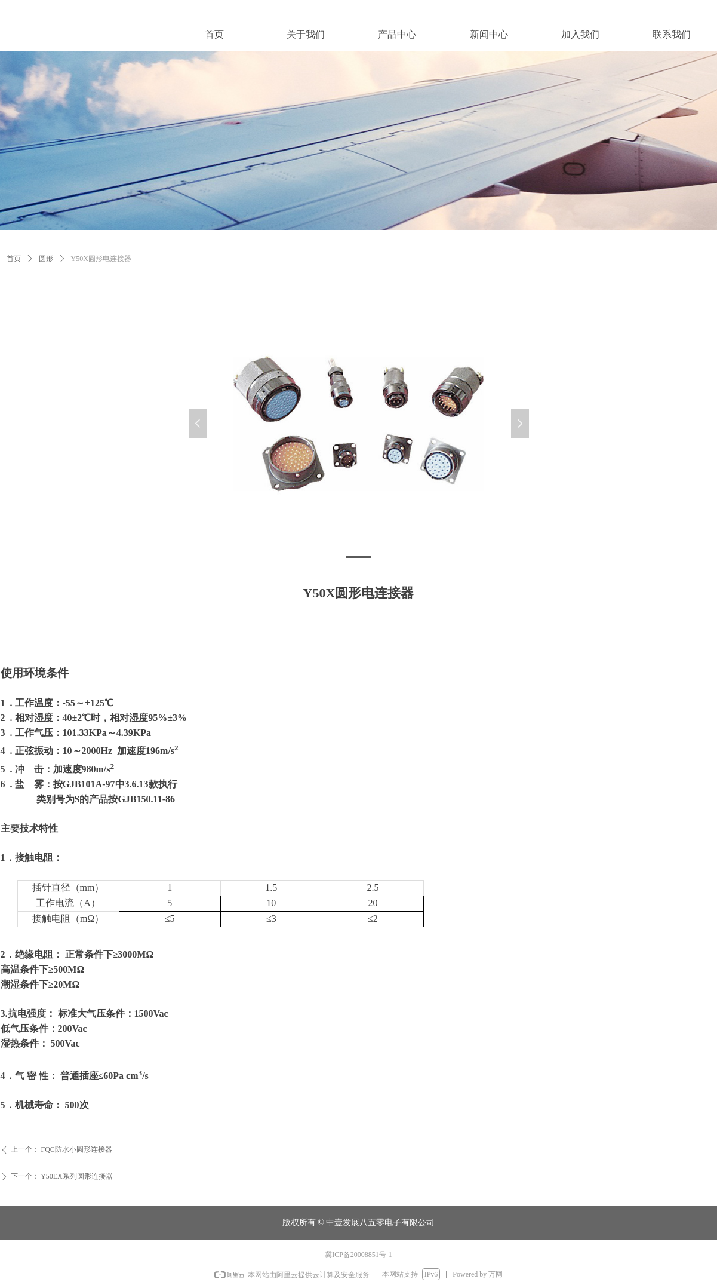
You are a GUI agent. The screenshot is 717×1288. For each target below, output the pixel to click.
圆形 (46, 258)
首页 (14, 258)
